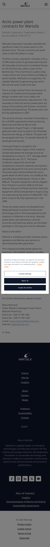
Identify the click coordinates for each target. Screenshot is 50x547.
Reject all (25, 281)
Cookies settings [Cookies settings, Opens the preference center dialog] (25, 274)
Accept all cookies (25, 288)
